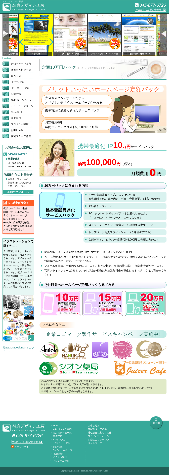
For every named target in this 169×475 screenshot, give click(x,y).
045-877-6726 (17, 154)
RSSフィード (22, 446)
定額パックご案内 (62, 429)
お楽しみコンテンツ (98, 439)
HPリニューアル (61, 443)
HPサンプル (59, 439)
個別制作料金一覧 (62, 432)
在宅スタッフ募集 (97, 429)
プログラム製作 (61, 460)
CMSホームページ (62, 450)
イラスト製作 (60, 457)
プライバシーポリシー (99, 436)
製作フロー (59, 436)
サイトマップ (95, 443)
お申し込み (94, 425)
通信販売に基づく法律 (99, 432)
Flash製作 (58, 453)
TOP (55, 425)
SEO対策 (58, 446)
